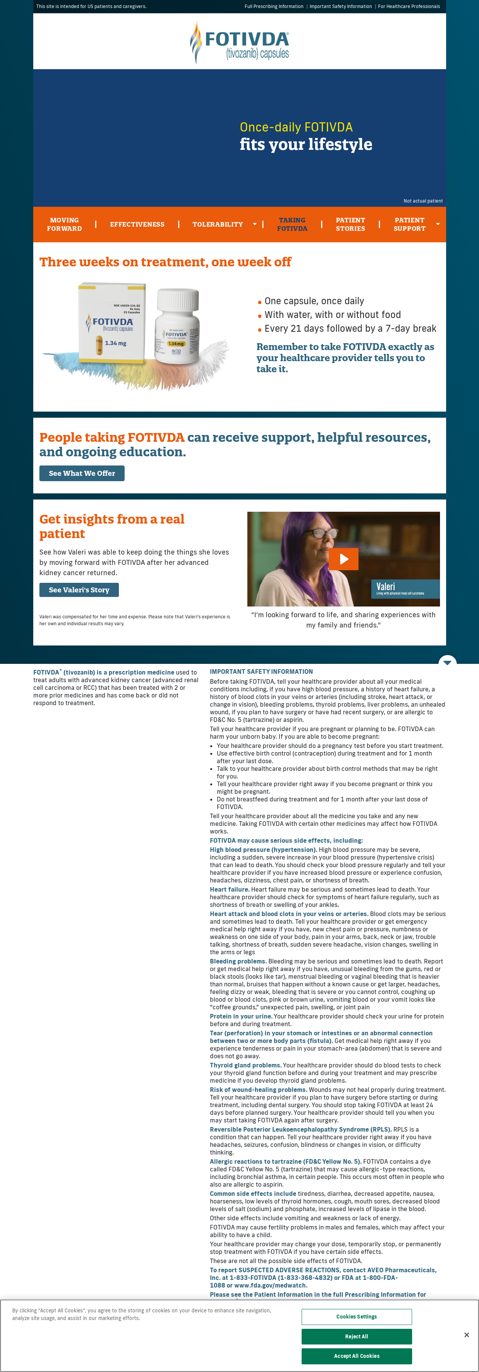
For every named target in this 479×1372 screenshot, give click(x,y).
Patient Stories (350, 224)
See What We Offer (82, 473)
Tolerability (225, 226)
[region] (239, 1335)
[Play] (343, 559)
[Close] (466, 1335)
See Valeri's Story (79, 589)
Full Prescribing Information (274, 6)
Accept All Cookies (356, 1356)
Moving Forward (64, 224)
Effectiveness (137, 224)
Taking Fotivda (292, 224)
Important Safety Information (341, 6)
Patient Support (417, 226)
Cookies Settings (356, 1317)
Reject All (356, 1336)
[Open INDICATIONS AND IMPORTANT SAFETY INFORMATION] (447, 664)
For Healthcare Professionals (409, 6)
